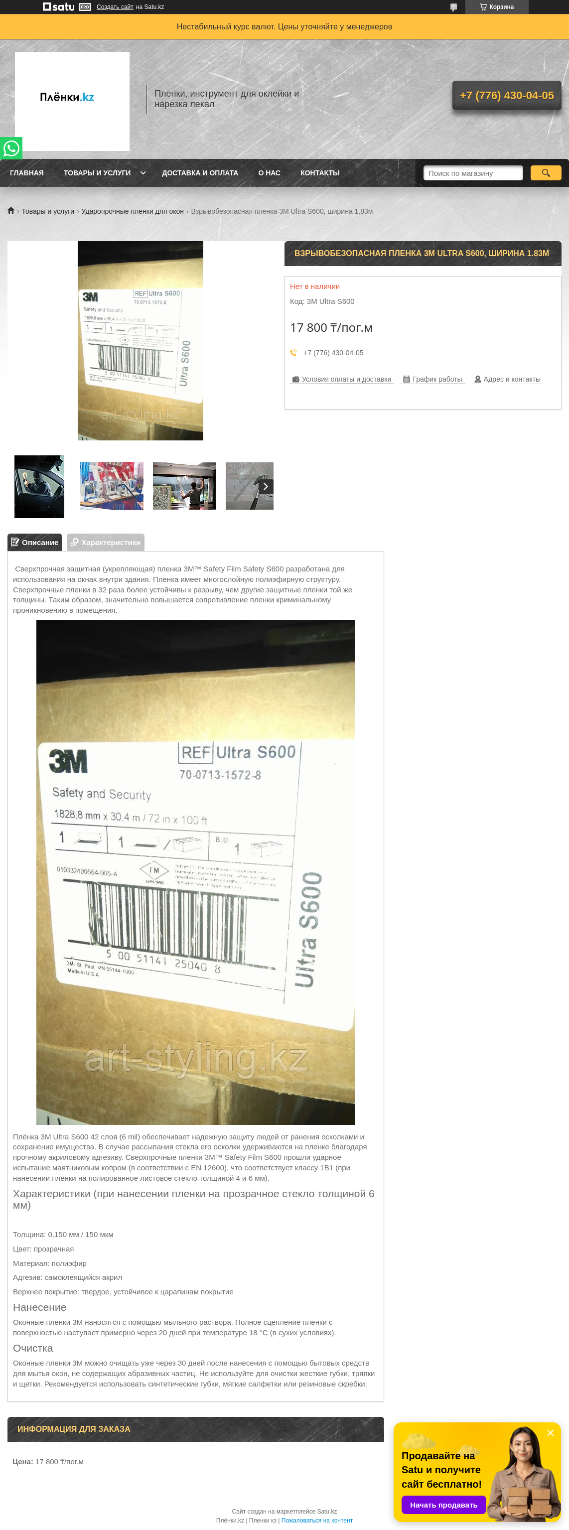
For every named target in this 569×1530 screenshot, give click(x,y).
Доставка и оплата (200, 173)
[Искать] (546, 172)
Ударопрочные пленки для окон (133, 211)
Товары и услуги (97, 173)
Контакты (319, 173)
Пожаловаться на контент (317, 1520)
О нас (269, 173)
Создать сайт (115, 6)
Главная (27, 173)
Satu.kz (327, 1511)
